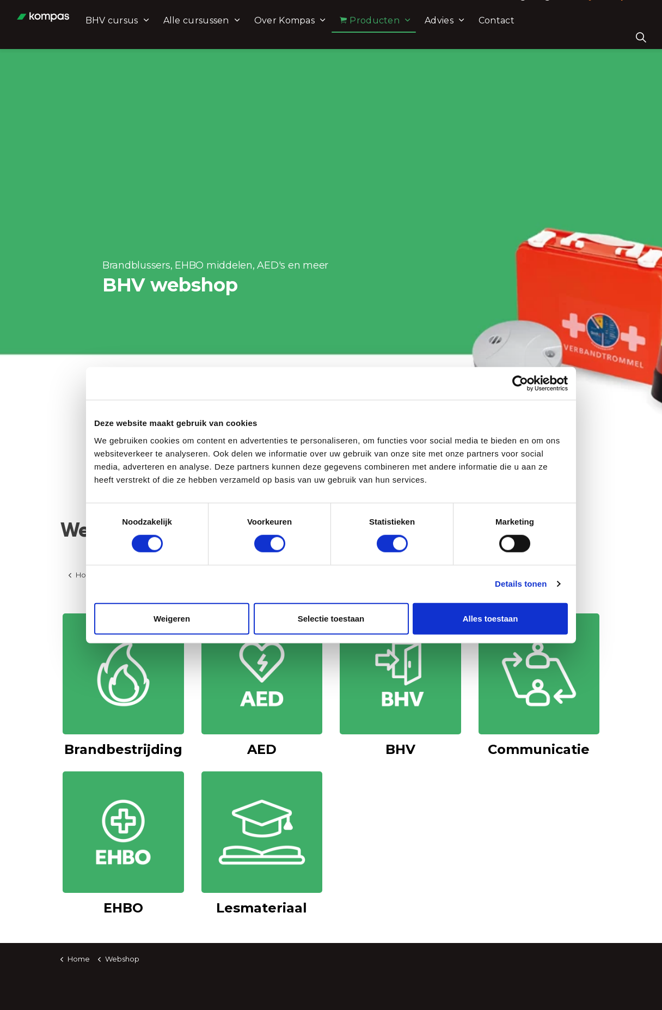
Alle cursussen (248, 37)
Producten (422, 37)
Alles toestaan (490, 618)
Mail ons (436, 12)
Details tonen (521, 583)
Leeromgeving (517, 12)
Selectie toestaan (331, 618)
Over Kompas (336, 37)
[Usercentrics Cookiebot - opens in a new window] (520, 383)
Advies (491, 37)
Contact (548, 37)
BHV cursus (163, 37)
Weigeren (172, 618)
